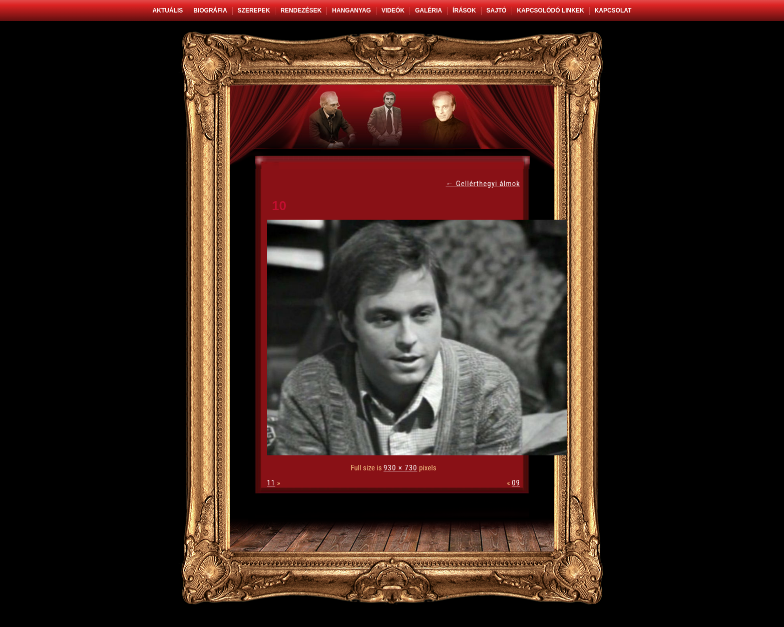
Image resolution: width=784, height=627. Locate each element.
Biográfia (210, 10)
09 (516, 482)
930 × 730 (400, 467)
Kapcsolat (613, 10)
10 (279, 205)
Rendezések (300, 10)
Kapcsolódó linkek (550, 10)
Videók (393, 10)
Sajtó (497, 10)
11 (271, 482)
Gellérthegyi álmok (483, 183)
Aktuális (168, 10)
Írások (464, 10)
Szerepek (254, 10)
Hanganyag (351, 10)
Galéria (428, 10)
